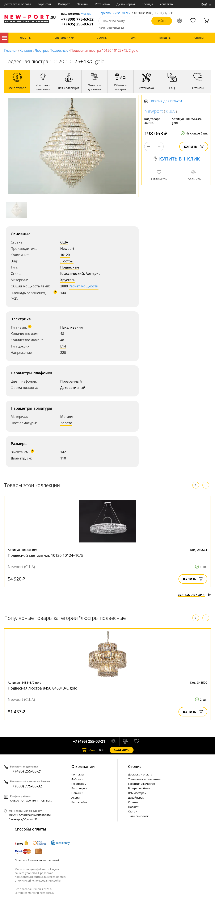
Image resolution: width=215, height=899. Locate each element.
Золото (66, 423)
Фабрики (77, 779)
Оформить (121, 750)
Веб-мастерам (137, 793)
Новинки (77, 793)
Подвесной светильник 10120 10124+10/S (45, 555)
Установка (102, 4)
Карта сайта (79, 802)
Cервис (135, 766)
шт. (88, 750)
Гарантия (44, 4)
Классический (72, 273)
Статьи (132, 811)
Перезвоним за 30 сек (114, 13)
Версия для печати (166, 101)
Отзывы (82, 4)
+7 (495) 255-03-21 (77, 24)
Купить (193, 147)
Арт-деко (93, 273)
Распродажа (79, 788)
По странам (79, 784)
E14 (63, 346)
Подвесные (59, 50)
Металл (66, 416)
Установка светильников (144, 779)
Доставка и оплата (17, 4)
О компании (83, 766)
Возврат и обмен (139, 788)
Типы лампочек (138, 816)
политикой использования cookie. (39, 880)
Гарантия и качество (141, 784)
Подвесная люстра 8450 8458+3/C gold (42, 688)
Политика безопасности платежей (37, 860)
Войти (206, 4)
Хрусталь (67, 280)
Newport (67, 248)
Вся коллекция (194, 595)
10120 (65, 255)
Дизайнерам (126, 4)
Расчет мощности (83, 286)
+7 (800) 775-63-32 (77, 19)
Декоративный (72, 387)
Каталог (4, 37)
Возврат (64, 4)
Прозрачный (71, 381)
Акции (75, 797)
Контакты (166, 4)
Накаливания (71, 327)
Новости (133, 807)
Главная (10, 50)
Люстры (41, 50)
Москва (86, 14)
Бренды (147, 4)
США (64, 242)
